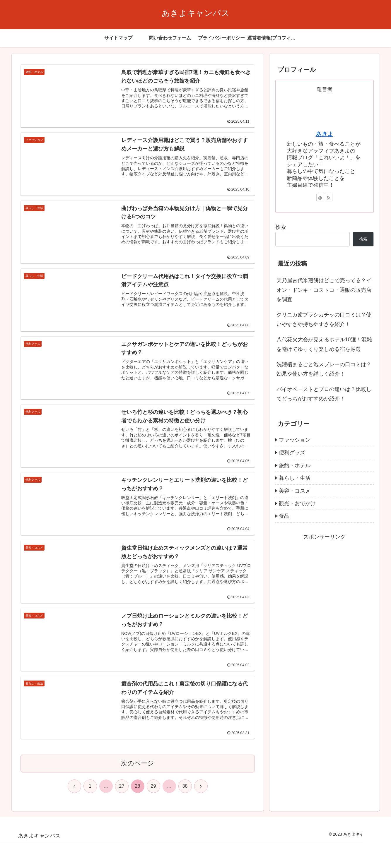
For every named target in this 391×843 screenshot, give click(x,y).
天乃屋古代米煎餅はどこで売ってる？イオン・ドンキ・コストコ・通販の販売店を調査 (323, 289)
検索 (280, 227)
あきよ (324, 134)
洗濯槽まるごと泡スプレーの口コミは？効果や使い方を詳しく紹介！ (323, 369)
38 (185, 786)
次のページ (137, 763)
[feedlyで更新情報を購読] (320, 197)
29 (153, 786)
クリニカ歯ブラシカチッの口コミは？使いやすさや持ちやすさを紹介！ (323, 319)
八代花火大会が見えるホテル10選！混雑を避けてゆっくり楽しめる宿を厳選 (324, 344)
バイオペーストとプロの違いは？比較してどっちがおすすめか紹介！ (323, 394)
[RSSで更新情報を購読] (328, 197)
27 (121, 786)
